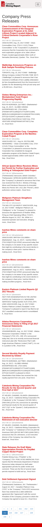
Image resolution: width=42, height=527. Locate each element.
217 (21, 513)
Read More (34, 57)
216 (16, 513)
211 (20, 509)
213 (31, 509)
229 (31, 513)
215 (10, 513)
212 (26, 509)
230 (4, 517)
